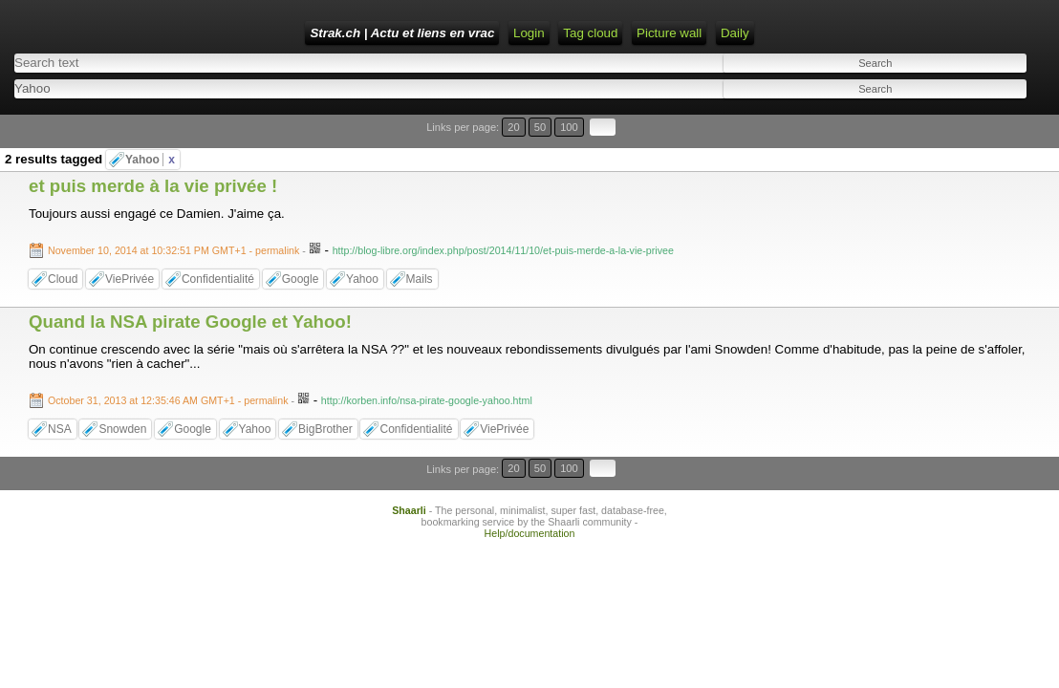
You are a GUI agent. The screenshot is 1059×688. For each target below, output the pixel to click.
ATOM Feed (645, 33)
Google (300, 245)
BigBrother (325, 395)
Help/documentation (530, 475)
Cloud (62, 245)
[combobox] (521, 82)
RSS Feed (563, 33)
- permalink (175, 217)
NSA (60, 395)
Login (499, 33)
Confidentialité (218, 245)
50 (969, 117)
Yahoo (150, 126)
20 (951, 117)
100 (990, 117)
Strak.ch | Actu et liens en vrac (319, 33)
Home (448, 33)
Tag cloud (725, 33)
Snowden (122, 395)
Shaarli (409, 452)
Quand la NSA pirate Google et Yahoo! (190, 288)
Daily (869, 33)
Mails (419, 245)
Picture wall (803, 33)
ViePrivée (129, 245)
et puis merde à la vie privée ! (153, 152)
